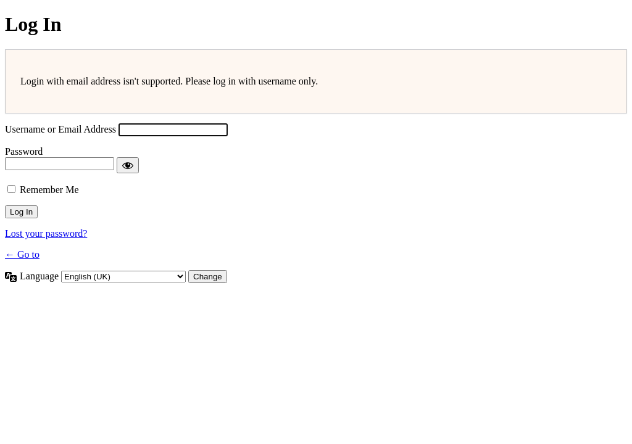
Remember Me (49, 189)
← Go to (22, 254)
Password (24, 151)
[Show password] (128, 165)
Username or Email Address (60, 129)
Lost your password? (46, 233)
